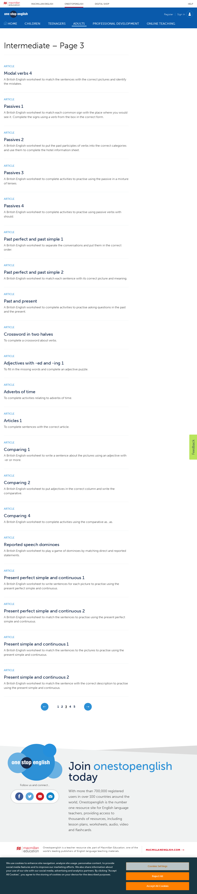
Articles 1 (13, 420)
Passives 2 (14, 139)
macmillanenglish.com (163, 849)
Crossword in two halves (28, 334)
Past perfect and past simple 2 (33, 272)
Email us (50, 796)
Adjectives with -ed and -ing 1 (33, 363)
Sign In (181, 14)
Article (9, 66)
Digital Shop (102, 4)
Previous (44, 707)
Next (88, 707)
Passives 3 (14, 172)
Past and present (20, 301)
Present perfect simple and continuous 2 (44, 611)
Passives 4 (14, 205)
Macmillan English (42, 4)
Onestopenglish (74, 4)
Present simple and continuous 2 (36, 677)
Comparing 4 (17, 515)
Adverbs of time (19, 391)
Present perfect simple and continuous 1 (44, 577)
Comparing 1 (17, 449)
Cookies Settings (157, 870)
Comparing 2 (17, 482)
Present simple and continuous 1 (36, 644)
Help (190, 4)
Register (168, 14)
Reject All (157, 880)
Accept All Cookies (158, 889)
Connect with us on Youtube (40, 796)
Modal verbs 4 (18, 73)
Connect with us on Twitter (29, 796)
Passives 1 (13, 106)
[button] (193, 447)
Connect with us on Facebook (19, 796)
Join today (120, 771)
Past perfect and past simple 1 (33, 239)
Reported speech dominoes (31, 544)
